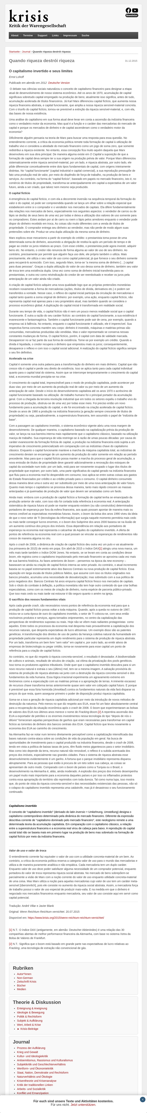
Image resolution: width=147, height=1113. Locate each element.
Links (55, 35)
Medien (21, 989)
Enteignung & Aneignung (32, 1008)
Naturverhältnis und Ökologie (34, 1076)
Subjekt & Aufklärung (29, 1020)
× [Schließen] (143, 1099)
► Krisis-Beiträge (27, 1028)
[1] (100, 548)
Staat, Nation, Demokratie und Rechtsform (42, 1072)
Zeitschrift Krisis (26, 981)
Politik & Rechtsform (29, 1016)
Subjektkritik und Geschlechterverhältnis (41, 1064)
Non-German (25, 977)
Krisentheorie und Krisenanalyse (36, 1080)
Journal (26, 51)
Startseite (14, 51)
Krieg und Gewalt (27, 1052)
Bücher (21, 985)
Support (42, 35)
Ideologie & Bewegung (30, 1012)
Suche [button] (85, 35)
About (15, 35)
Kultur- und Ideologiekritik (32, 1056)
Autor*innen (24, 974)
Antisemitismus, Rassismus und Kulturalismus (45, 1060)
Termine (28, 35)
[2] (99, 711)
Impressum (70, 35)
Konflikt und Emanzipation (33, 1093)
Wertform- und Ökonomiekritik (35, 1068)
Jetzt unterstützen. (83, 1104)
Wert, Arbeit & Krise (29, 1024)
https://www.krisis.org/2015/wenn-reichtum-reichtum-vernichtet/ (66, 917)
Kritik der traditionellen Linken (35, 1084)
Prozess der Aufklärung (31, 1048)
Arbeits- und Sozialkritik (31, 1089)
